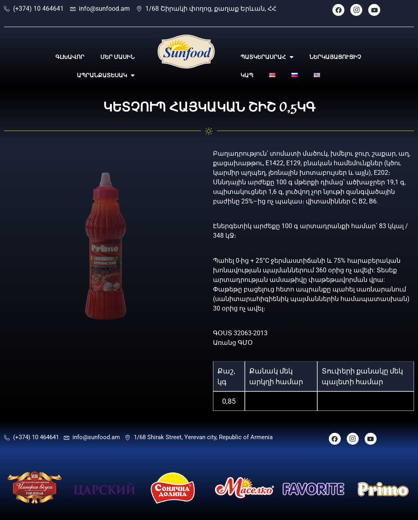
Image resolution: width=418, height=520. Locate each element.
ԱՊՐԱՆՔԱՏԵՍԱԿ (106, 75)
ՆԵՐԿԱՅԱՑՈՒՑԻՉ (335, 57)
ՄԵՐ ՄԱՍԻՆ (117, 57)
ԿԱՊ (246, 75)
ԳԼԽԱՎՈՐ (69, 57)
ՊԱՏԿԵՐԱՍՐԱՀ (266, 57)
